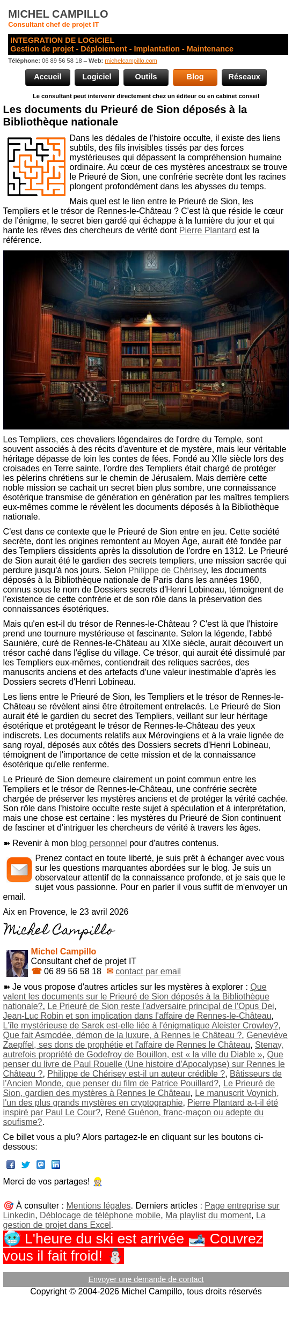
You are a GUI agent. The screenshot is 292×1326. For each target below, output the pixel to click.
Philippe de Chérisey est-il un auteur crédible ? (136, 1073)
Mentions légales (98, 1205)
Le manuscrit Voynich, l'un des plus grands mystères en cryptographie (141, 1097)
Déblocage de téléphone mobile (100, 1215)
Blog (195, 76)
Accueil (47, 76)
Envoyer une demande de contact (145, 1279)
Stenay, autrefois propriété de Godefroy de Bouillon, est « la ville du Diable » (143, 1049)
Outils (146, 76)
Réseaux (244, 76)
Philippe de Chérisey (167, 570)
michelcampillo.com (131, 60)
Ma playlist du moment (208, 1215)
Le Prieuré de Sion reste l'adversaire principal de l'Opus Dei (160, 1006)
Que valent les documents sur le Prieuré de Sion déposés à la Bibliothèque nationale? (136, 996)
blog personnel (99, 843)
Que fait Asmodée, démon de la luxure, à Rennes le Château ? (122, 1035)
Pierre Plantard (208, 230)
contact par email (148, 971)
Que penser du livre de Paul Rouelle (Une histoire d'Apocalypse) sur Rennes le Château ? (144, 1064)
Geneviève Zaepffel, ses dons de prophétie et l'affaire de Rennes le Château (145, 1040)
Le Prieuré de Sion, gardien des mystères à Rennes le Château (139, 1088)
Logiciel (96, 76)
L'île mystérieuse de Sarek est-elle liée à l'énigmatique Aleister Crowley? (141, 1025)
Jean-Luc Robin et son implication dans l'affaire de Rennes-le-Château (137, 1015)
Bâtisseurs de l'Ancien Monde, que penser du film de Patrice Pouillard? (142, 1078)
